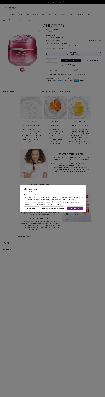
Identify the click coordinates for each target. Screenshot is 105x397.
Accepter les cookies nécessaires (53, 208)
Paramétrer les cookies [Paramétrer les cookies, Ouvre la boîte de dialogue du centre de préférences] (31, 208)
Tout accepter (74, 208)
